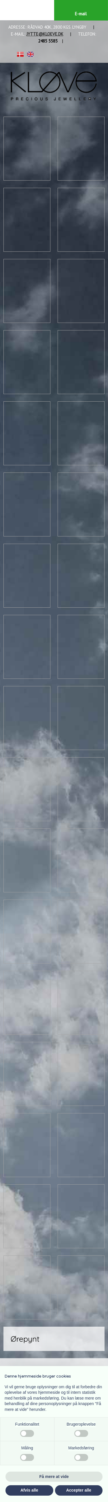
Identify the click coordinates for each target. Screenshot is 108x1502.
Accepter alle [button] (78, 1490)
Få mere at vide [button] (54, 1476)
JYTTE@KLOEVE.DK (44, 34)
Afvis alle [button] (29, 1490)
